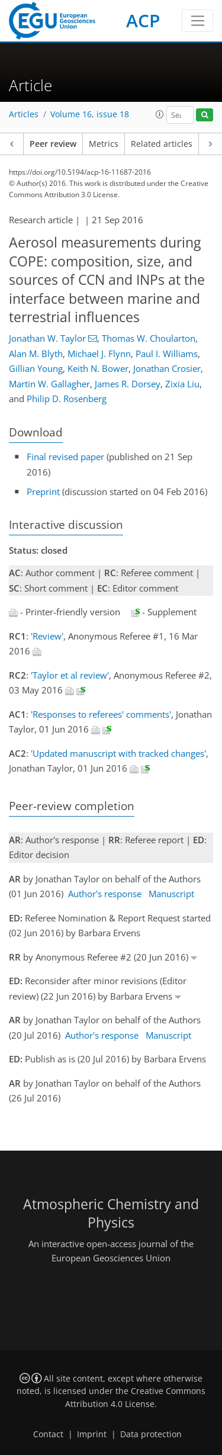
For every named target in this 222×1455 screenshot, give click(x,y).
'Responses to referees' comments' (101, 714)
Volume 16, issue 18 (89, 114)
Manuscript (171, 894)
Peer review (53, 144)
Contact (48, 1434)
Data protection (151, 1434)
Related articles (161, 144)
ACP (143, 20)
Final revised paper (65, 456)
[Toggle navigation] (197, 20)
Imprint (92, 1434)
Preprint (43, 491)
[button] (160, 114)
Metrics (103, 144)
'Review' (47, 636)
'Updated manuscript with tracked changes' (118, 753)
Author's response (104, 894)
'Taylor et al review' (70, 675)
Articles (23, 114)
